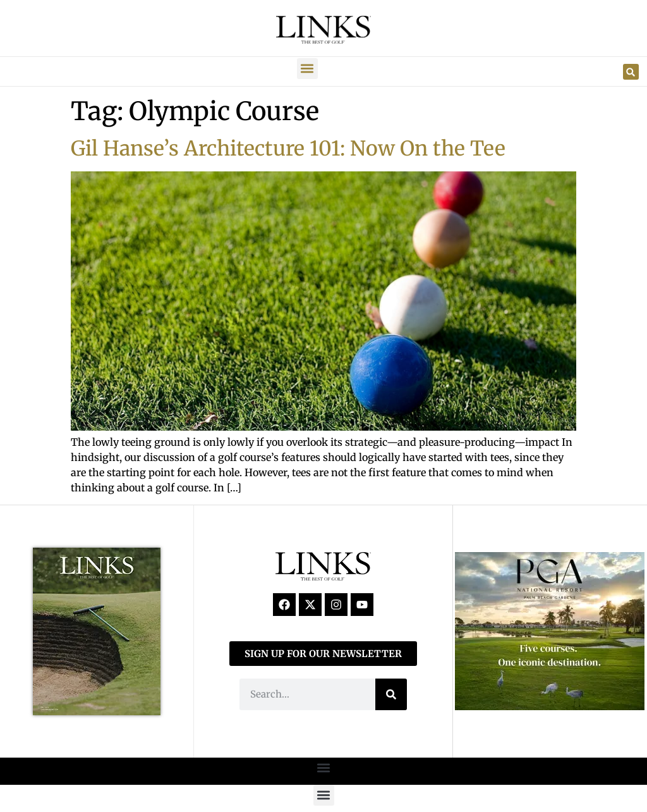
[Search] (391, 694)
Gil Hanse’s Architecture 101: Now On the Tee (288, 148)
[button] (307, 68)
